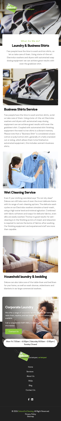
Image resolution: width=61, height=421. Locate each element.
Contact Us (30, 390)
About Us (30, 376)
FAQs (30, 381)
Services (31, 371)
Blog (30, 385)
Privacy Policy (30, 414)
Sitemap (30, 416)
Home (30, 367)
